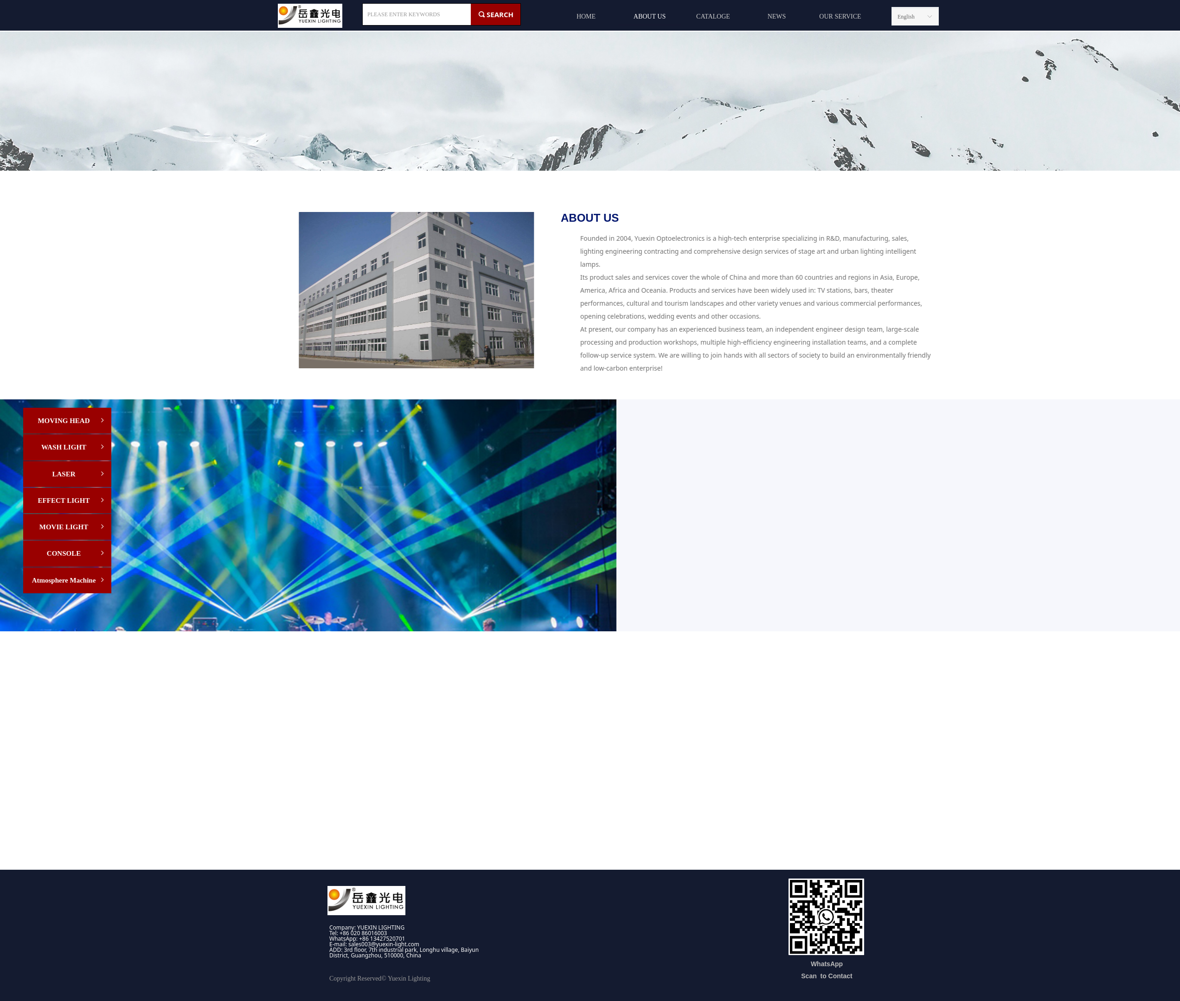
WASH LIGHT (73, 447)
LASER (79, 474)
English (906, 16)
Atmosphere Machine (69, 580)
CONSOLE (76, 553)
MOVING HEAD (72, 420)
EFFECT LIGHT (72, 500)
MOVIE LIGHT (72, 527)
